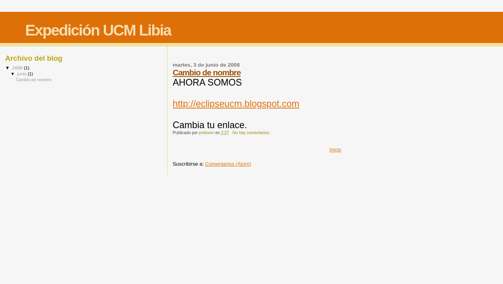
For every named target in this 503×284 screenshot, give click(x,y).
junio (22, 73)
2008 (18, 67)
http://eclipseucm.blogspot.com (236, 104)
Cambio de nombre (207, 72)
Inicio (335, 150)
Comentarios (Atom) (228, 164)
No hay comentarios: (252, 133)
